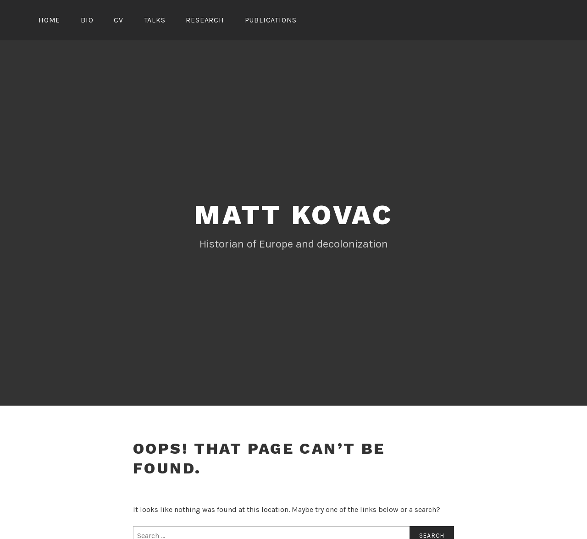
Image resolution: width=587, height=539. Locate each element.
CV (118, 20)
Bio (87, 20)
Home (49, 20)
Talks (155, 20)
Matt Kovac (293, 214)
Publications (271, 20)
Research (205, 20)
